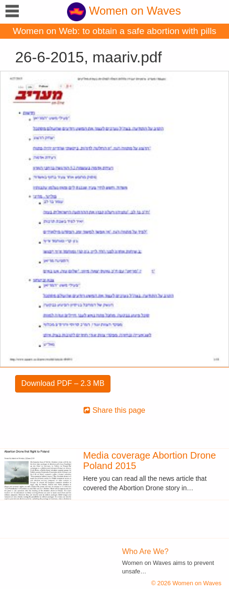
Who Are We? (145, 551)
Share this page (114, 410)
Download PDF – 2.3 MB (62, 383)
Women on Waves (124, 10)
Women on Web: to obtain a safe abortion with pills (114, 31)
